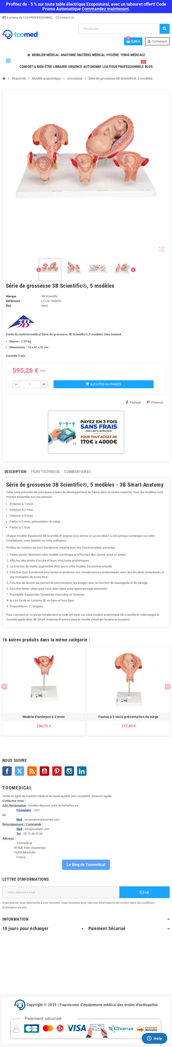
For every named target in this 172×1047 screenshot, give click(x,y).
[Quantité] (30, 384)
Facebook (7, 771)
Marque (11, 296)
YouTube (44, 771)
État (8, 305)
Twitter (19, 771)
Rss (32, 771)
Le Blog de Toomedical (86, 864)
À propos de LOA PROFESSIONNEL (29, 17)
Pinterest (155, 402)
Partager (133, 402)
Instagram (69, 771)
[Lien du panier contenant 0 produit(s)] (133, 41)
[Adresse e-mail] (60, 892)
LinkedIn (81, 771)
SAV (37, 810)
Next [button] (168, 687)
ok (144, 892)
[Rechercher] (124, 29)
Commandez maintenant (105, 8)
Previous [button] (4, 687)
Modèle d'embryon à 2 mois (44, 717)
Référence (13, 301)
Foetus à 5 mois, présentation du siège (128, 717)
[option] (43, 691)
